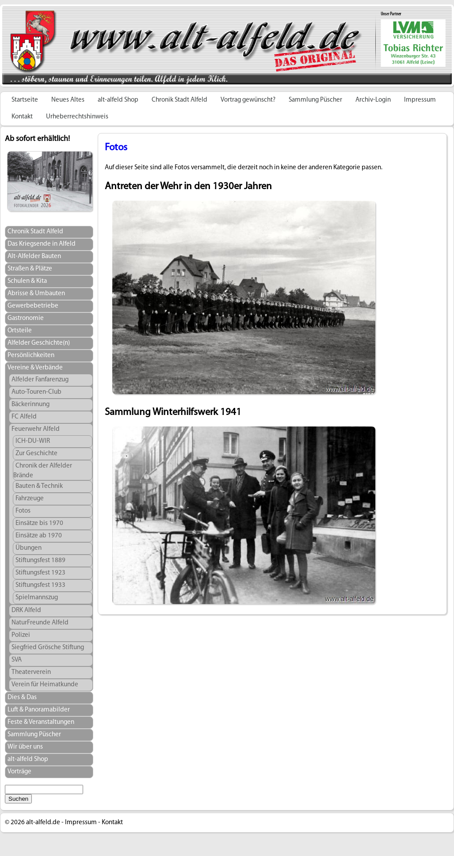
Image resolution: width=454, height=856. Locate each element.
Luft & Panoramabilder (39, 710)
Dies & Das (22, 697)
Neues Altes (67, 100)
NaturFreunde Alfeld (40, 623)
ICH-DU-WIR (32, 441)
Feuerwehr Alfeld (35, 429)
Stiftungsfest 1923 (40, 573)
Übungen (28, 548)
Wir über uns (25, 747)
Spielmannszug (36, 597)
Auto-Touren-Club (36, 392)
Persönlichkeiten (31, 355)
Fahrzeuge (29, 498)
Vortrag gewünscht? (248, 100)
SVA (16, 660)
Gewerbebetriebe (33, 306)
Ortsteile (20, 330)
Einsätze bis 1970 (39, 523)
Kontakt (22, 117)
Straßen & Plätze (30, 269)
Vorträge (19, 771)
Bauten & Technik (39, 486)
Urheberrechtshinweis (77, 117)
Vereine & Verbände (35, 368)
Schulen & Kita (27, 281)
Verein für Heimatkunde (44, 684)
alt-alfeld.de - (45, 822)
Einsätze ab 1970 (38, 536)
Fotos (23, 511)
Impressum (420, 100)
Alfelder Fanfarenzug (40, 380)
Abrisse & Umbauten (36, 293)
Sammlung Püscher (315, 100)
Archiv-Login (373, 100)
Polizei (20, 635)
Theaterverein (31, 672)
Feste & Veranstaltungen (41, 722)
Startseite (24, 100)
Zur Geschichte (36, 453)
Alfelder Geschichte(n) (39, 343)
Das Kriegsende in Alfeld (42, 244)
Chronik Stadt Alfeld (179, 100)
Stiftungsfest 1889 (40, 560)
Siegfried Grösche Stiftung (47, 647)
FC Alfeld (24, 417)
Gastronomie (26, 318)
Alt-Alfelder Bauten (34, 256)
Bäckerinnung (30, 404)
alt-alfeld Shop (118, 100)
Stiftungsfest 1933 (40, 585)
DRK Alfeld (26, 610)
